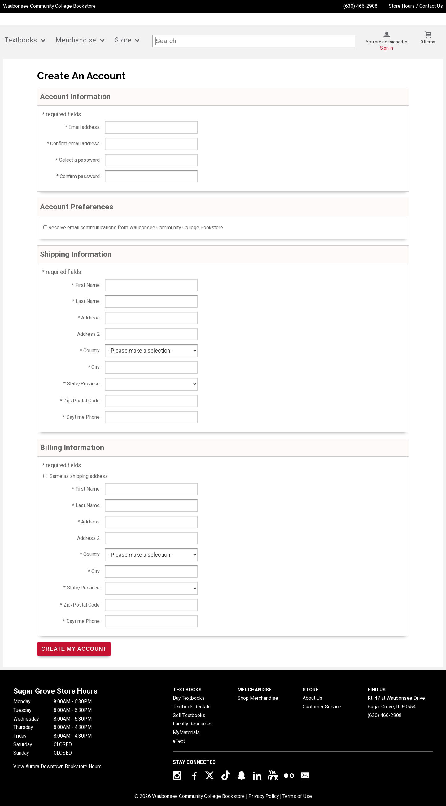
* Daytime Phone (81, 417)
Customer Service (322, 707)
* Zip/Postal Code (80, 401)
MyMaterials (186, 732)
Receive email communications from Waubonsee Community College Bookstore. (136, 227)
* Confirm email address (73, 144)
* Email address (82, 127)
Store (123, 40)
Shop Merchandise (258, 698)
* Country (90, 350)
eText (179, 741)
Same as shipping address (79, 476)
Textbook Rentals (192, 707)
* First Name (86, 285)
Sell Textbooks (189, 715)
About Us (312, 698)
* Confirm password (78, 176)
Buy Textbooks (189, 698)
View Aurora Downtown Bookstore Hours (57, 766)
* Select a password (78, 160)
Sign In (386, 48)
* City (94, 367)
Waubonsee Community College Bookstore (49, 6)
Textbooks (20, 40)
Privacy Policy (263, 796)
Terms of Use (297, 796)
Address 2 (88, 334)
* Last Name (86, 301)
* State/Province (81, 384)
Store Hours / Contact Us (416, 6)
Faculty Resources (193, 724)
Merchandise (75, 40)
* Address (89, 318)
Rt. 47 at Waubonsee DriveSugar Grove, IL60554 (396, 702)
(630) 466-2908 (360, 6)
